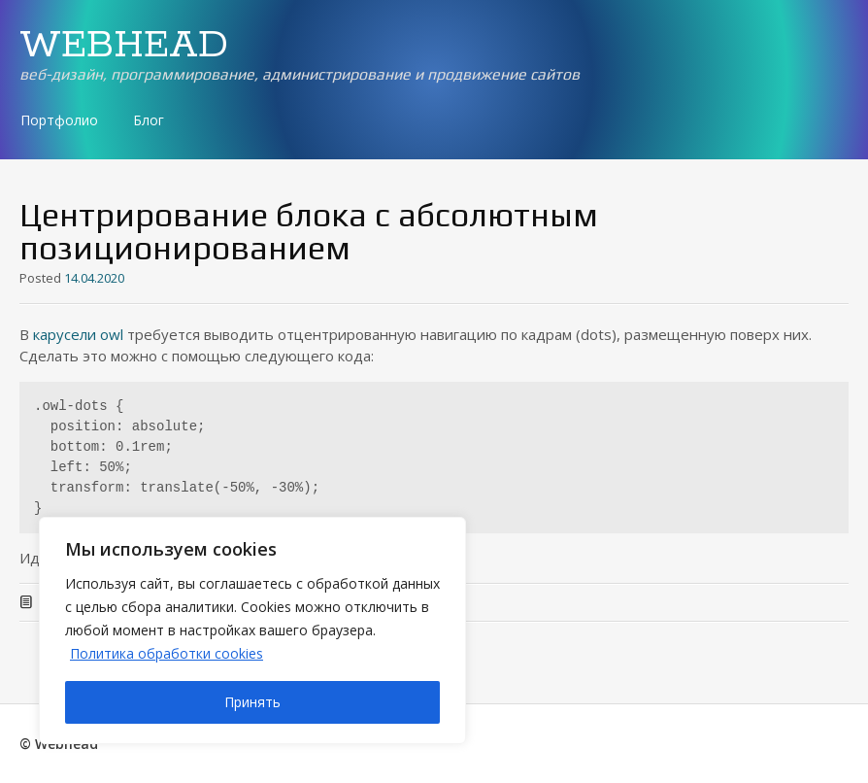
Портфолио (59, 120)
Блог (148, 120)
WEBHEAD (123, 45)
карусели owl (78, 334)
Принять (252, 702)
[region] (252, 630)
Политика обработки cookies (166, 653)
